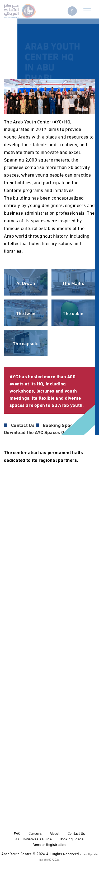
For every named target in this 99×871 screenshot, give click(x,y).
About (54, 833)
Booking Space (72, 838)
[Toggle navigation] (87, 10)
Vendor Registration (49, 844)
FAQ (17, 833)
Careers (35, 833)
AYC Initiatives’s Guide (33, 838)
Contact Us (76, 833)
